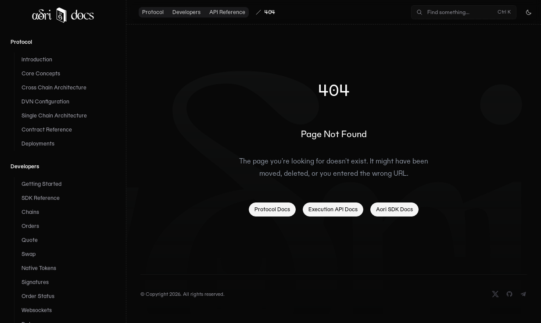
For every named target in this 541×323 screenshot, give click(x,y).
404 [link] (270, 12)
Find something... (463, 12)
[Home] (63, 15)
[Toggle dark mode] (528, 12)
